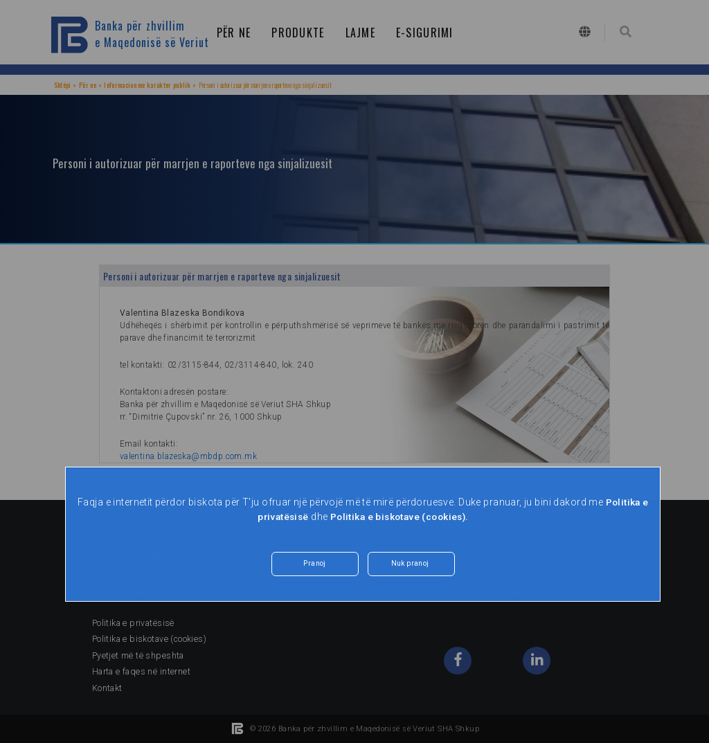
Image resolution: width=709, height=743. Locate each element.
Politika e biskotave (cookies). (400, 516)
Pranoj (314, 565)
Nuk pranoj (409, 565)
